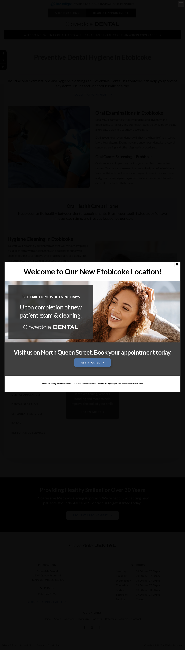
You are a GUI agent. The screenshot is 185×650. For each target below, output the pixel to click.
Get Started (90, 362)
